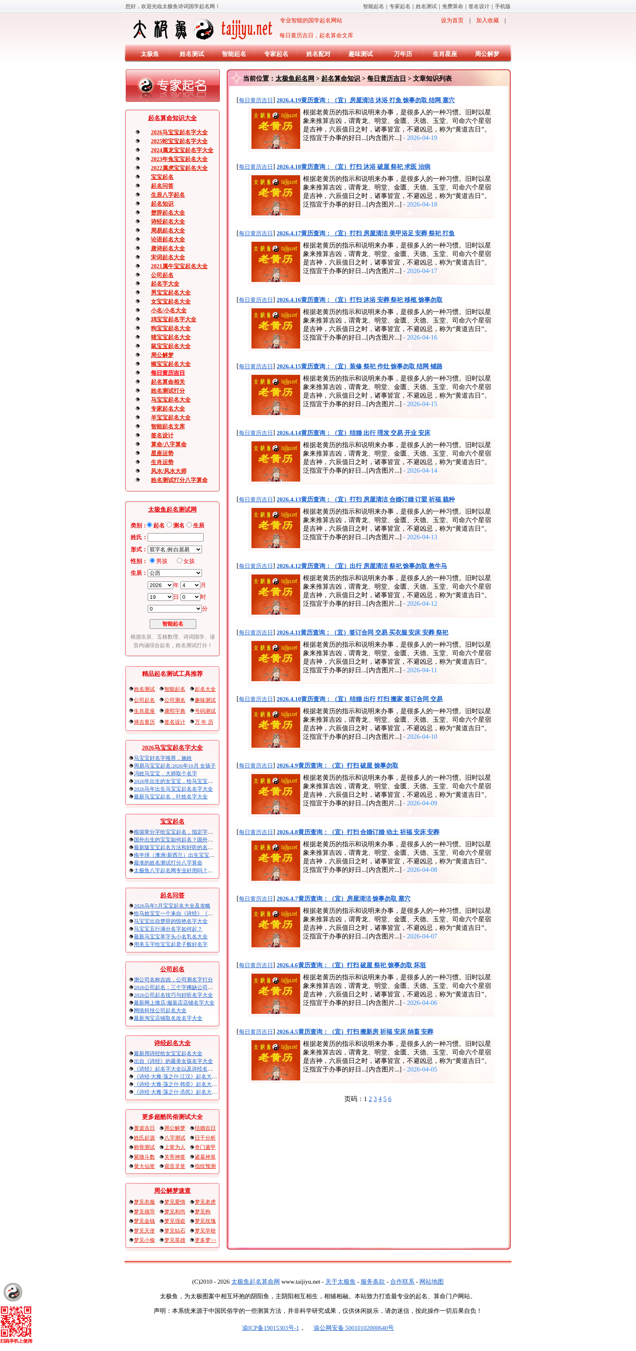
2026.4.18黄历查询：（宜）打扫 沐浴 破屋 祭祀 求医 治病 (353, 166)
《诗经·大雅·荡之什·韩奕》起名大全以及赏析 (186, 1084)
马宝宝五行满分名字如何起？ (168, 929)
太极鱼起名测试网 (172, 509)
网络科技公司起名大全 (160, 1010)
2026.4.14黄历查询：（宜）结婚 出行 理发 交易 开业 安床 (353, 433)
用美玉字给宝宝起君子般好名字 (171, 944)
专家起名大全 (168, 409)
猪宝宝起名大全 (171, 337)
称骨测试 (144, 1147)
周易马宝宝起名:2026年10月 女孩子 (175, 766)
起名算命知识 (340, 78)
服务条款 (373, 1281)
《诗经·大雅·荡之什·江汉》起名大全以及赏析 (186, 1076)
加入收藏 (487, 20)
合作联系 (402, 1281)
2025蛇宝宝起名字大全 (179, 141)
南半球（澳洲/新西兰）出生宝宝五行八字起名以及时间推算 (203, 855)
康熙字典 (174, 711)
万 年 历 (204, 722)
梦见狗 (203, 1212)
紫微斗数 (144, 1157)
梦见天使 (144, 1231)
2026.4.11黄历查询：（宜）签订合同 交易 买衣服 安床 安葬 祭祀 (362, 632)
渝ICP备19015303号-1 (270, 1328)
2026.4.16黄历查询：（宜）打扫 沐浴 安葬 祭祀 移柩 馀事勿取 (360, 300)
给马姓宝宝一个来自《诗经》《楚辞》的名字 (186, 913)
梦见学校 (205, 1231)
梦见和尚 (174, 1212)
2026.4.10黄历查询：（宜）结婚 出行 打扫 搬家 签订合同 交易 (360, 699)
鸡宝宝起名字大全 (173, 319)
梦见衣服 (144, 1202)
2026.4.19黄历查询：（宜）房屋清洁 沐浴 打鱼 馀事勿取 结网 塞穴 (366, 100)
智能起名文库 (168, 427)
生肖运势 (162, 462)
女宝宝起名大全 (171, 302)
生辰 (198, 526)
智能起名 (373, 6)
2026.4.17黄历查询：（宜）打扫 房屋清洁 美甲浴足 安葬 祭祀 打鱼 (366, 233)
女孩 (189, 561)
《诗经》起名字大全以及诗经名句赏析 (178, 1069)
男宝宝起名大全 (171, 293)
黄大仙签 (144, 1166)
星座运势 (162, 453)
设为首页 (452, 20)
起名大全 (205, 689)
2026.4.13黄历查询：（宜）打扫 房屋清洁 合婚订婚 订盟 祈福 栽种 (366, 499)
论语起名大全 (168, 240)
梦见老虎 (205, 1202)
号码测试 (205, 711)
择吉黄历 (144, 722)
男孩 (162, 561)
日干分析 (205, 1138)
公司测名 (174, 700)
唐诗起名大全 (168, 248)
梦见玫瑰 (205, 1221)
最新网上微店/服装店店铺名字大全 (174, 1003)
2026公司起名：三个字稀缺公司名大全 (178, 987)
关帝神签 (174, 1157)
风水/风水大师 (169, 471)
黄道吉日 (144, 1128)
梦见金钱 (144, 1221)
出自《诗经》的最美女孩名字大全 (173, 1061)
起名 (159, 526)
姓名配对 (318, 54)
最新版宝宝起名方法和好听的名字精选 (178, 847)
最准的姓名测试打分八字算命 (168, 863)
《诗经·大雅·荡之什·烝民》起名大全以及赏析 (186, 1092)
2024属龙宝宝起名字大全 (182, 150)
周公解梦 (487, 54)
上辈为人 (174, 1147)
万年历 (403, 54)
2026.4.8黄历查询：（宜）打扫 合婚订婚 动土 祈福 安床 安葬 (358, 832)
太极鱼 (150, 54)
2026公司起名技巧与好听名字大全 (173, 995)
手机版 (503, 6)
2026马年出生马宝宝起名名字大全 (173, 789)
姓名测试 (426, 6)
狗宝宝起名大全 (171, 328)
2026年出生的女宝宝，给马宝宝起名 (176, 781)
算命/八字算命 (169, 444)
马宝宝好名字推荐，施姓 (163, 758)
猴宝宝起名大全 (171, 364)
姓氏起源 (144, 1138)
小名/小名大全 (169, 311)
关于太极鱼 (340, 1281)
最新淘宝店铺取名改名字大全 (168, 1018)
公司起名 (162, 275)
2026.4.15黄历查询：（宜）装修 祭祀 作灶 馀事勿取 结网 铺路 (360, 366)
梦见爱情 (174, 1202)
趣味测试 (360, 54)
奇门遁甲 (205, 1147)
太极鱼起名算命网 (255, 1281)
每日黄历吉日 (168, 373)
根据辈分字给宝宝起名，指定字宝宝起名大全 (186, 832)
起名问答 (162, 186)
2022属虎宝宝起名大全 (179, 168)
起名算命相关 (168, 382)
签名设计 (479, 6)
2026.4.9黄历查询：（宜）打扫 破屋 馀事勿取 (337, 765)
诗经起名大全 (168, 222)
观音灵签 (174, 1166)
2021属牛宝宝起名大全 (179, 266)
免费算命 (452, 6)
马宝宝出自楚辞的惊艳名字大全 (171, 921)
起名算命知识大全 (172, 118)
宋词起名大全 (168, 257)
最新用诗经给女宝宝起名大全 (168, 1053)
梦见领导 (144, 1212)
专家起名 (399, 6)
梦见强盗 (174, 1221)
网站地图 (431, 1281)
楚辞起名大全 (168, 213)
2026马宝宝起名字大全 (179, 132)
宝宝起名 (162, 177)
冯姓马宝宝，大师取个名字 (165, 773)
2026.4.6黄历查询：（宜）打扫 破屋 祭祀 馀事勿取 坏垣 (351, 965)
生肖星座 (445, 54)
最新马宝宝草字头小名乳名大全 (171, 937)
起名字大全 (165, 284)
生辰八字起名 (168, 195)
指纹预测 (205, 1166)
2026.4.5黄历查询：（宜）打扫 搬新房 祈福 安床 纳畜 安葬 (355, 1031)
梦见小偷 (144, 1240)
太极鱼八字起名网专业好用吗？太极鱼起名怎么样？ (194, 870)
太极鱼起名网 (294, 78)
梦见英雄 (174, 1240)
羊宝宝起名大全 (171, 418)
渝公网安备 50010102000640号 (349, 1328)
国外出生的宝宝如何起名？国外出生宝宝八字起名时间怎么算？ (207, 840)
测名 (179, 526)
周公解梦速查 (172, 1191)
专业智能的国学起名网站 (237, 29)
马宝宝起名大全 (171, 400)
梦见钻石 (174, 1231)
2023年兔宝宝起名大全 (179, 159)
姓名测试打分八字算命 (179, 480)
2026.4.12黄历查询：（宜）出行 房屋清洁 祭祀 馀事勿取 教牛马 (362, 566)
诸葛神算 (205, 1157)
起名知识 (162, 204)
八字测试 (174, 1138)
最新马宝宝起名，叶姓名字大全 (171, 797)
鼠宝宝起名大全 (171, 346)
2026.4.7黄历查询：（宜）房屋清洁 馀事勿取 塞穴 (343, 898)
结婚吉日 (205, 1128)
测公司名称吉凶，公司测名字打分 (173, 980)
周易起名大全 (168, 231)
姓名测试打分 (168, 391)
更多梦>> (206, 1240)
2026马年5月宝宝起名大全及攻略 (172, 906)
